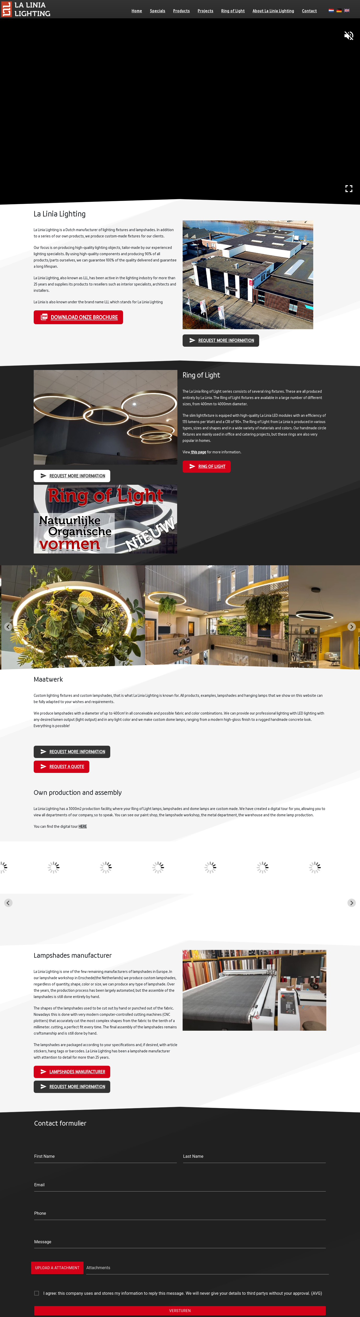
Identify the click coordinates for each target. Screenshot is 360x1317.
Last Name (188, 1113)
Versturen (180, 1209)
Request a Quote (106, 762)
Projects (205, 10)
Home (137, 10)
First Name (96, 1113)
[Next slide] (351, 627)
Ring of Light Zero (52, 1294)
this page (191, 456)
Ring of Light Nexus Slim (59, 1281)
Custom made (161, 1294)
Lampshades (160, 1300)
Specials (157, 10)
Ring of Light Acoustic (56, 1300)
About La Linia (254, 1269)
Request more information (206, 319)
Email (93, 1130)
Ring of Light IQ (50, 1288)
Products (181, 10)
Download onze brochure (117, 304)
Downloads (251, 1281)
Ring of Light (233, 10)
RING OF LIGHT (197, 465)
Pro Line (155, 1288)
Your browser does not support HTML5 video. (180, 115)
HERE (119, 798)
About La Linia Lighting (273, 10)
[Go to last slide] (8, 627)
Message (95, 1166)
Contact (309, 10)
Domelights (158, 1281)
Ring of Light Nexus (54, 1275)
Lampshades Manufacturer (113, 990)
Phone (93, 1148)
